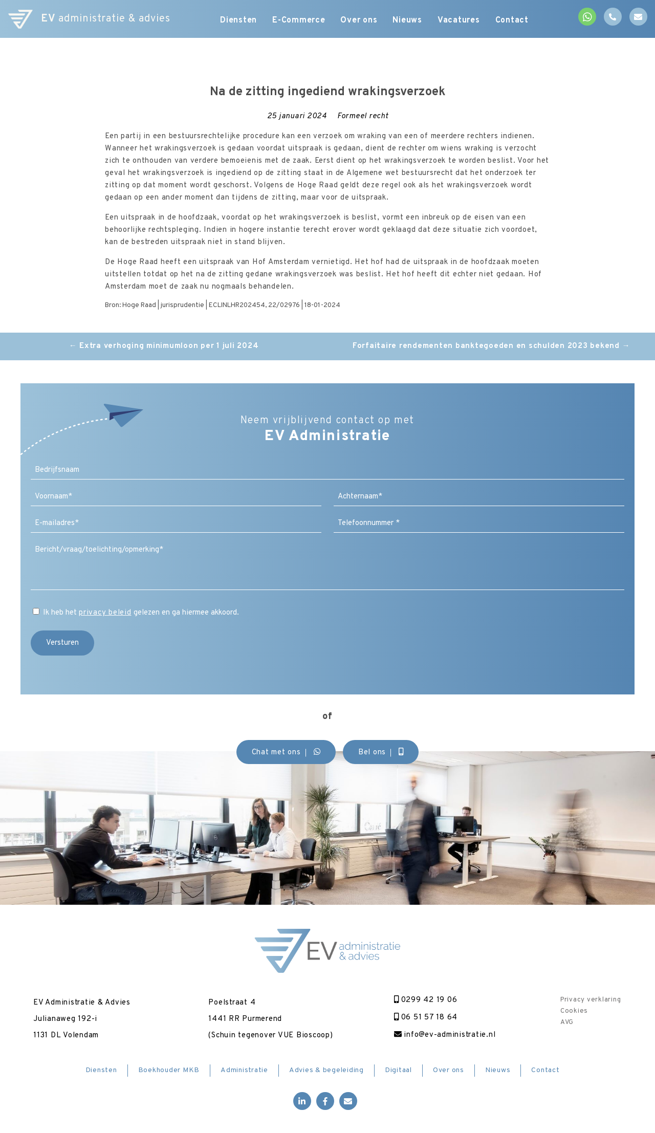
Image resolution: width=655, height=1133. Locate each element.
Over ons (359, 20)
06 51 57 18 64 (426, 1017)
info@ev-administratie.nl (445, 1035)
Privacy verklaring (590, 1000)
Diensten (238, 20)
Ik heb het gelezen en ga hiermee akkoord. (141, 613)
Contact (512, 20)
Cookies (574, 1011)
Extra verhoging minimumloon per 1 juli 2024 (164, 346)
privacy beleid (105, 613)
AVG (567, 1022)
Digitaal (398, 1070)
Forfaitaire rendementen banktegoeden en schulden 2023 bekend (491, 346)
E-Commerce (298, 20)
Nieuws (408, 20)
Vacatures (459, 20)
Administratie (244, 1070)
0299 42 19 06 (425, 1000)
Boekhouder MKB (169, 1070)
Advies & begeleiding (326, 1070)
